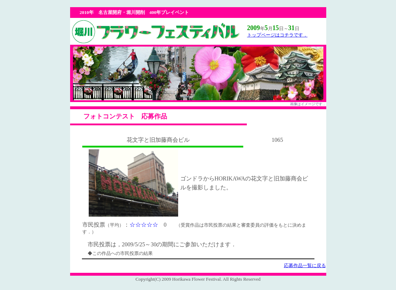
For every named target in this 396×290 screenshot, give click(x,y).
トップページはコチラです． (277, 35)
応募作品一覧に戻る (305, 265)
